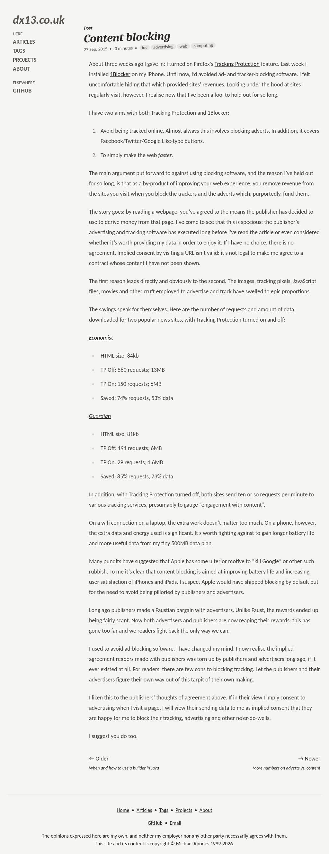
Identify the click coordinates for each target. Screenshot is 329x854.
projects (24, 59)
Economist (101, 337)
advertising (163, 47)
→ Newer (309, 758)
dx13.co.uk (39, 20)
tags (19, 50)
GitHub (155, 823)
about (21, 68)
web (183, 46)
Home (123, 810)
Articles (144, 810)
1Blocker (120, 74)
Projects (183, 810)
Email (175, 823)
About (206, 810)
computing (203, 45)
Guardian (100, 416)
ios (144, 47)
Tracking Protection (237, 63)
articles (24, 41)
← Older (99, 758)
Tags (163, 810)
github (22, 90)
